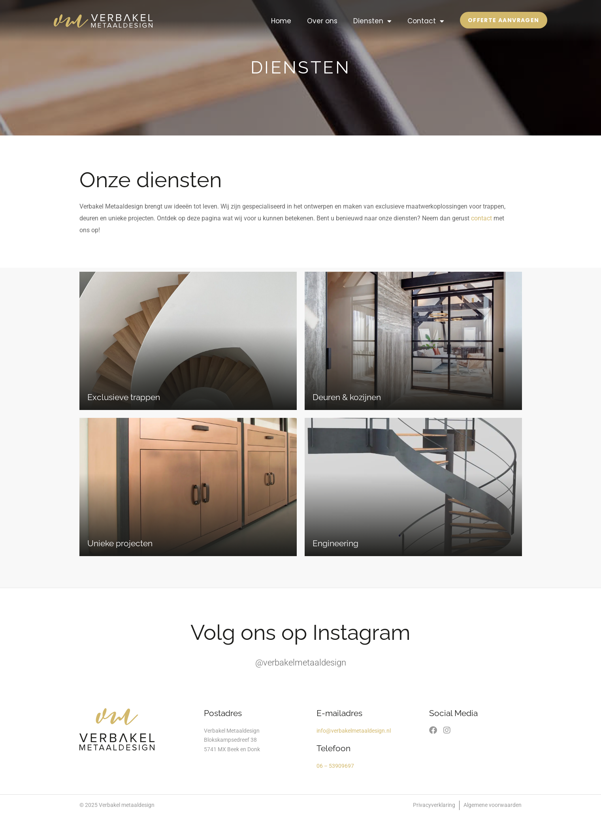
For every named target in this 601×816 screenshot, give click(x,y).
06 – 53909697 (335, 766)
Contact (425, 21)
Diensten (372, 21)
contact (481, 218)
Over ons (322, 21)
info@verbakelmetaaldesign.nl (354, 731)
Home (281, 21)
